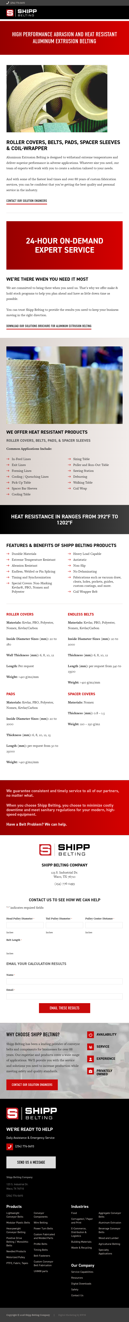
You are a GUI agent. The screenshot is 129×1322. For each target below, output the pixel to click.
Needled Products (16, 1251)
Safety (74, 1289)
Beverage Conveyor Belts (109, 1230)
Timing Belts (41, 1250)
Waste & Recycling (81, 1247)
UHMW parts (41, 1271)
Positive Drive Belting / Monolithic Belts (17, 1241)
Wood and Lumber (109, 1238)
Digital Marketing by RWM (72, 1315)
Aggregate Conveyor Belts (110, 1214)
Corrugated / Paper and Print (82, 1220)
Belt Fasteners (42, 1255)
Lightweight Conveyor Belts (14, 1214)
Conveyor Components (41, 1214)
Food (74, 1213)
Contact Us (77, 1295)
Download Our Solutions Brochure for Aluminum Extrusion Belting (48, 326)
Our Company (82, 1265)
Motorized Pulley (15, 1257)
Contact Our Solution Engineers (26, 201)
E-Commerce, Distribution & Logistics (79, 1232)
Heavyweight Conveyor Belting (15, 1230)
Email (10, 990)
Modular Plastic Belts (18, 1222)
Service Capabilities (82, 1272)
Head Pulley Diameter (20, 919)
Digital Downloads (81, 1283)
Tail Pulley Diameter (59, 919)
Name (10, 975)
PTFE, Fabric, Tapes (17, 1263)
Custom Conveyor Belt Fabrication (43, 1263)
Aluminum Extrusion (110, 1222)
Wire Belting (41, 1222)
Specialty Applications (105, 1251)
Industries (80, 1206)
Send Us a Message (31, 1162)
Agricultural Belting (109, 1244)
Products (14, 1206)
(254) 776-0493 (15, 3)
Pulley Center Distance (99, 919)
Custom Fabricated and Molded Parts (44, 1236)
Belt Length (14, 940)
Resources (77, 1277)
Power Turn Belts (43, 1228)
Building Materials (81, 1242)
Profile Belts (40, 1244)
